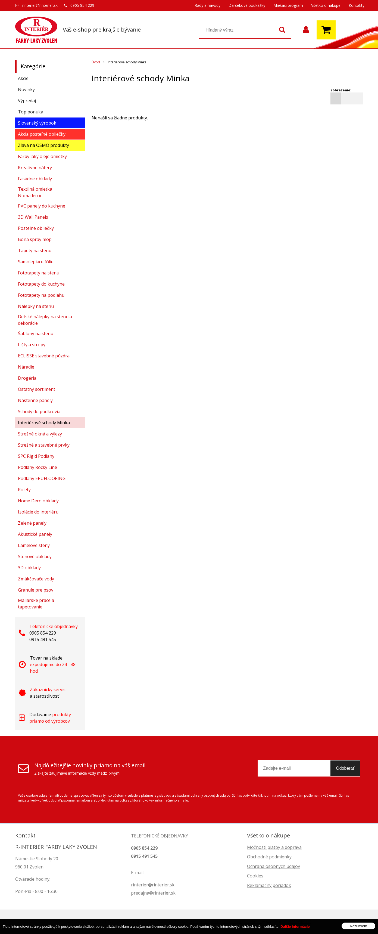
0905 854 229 (82, 5)
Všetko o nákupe (325, 5)
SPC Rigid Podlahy (36, 456)
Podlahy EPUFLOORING (41, 478)
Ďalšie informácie (295, 928)
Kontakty (356, 5)
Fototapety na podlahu (41, 295)
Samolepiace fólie (36, 262)
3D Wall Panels (33, 217)
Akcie (23, 78)
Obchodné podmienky (269, 857)
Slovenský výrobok (37, 123)
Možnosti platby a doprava (274, 847)
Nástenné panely (35, 400)
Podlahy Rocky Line (37, 467)
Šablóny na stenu (35, 333)
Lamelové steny (34, 545)
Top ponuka (30, 112)
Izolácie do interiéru (38, 512)
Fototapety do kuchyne (41, 284)
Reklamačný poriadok (269, 885)
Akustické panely (35, 534)
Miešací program (288, 5)
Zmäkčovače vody (36, 579)
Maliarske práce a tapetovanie (36, 603)
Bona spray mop (35, 239)
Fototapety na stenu (38, 273)
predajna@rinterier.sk (153, 893)
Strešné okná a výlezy (40, 434)
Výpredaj (27, 101)
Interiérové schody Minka (44, 423)
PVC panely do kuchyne (41, 206)
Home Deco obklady (38, 501)
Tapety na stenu (34, 250)
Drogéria (27, 378)
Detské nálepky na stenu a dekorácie (45, 320)
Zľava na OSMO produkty (43, 145)
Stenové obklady (35, 556)
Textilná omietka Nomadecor (35, 192)
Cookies (255, 876)
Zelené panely (32, 523)
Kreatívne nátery (35, 168)
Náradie (26, 367)
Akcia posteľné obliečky (41, 134)
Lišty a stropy (31, 345)
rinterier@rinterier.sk (40, 5)
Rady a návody (207, 5)
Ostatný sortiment (36, 389)
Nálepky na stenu (36, 306)
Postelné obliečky (36, 228)
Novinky (26, 89)
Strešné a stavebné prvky (44, 445)
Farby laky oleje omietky (42, 156)
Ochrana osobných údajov (273, 866)
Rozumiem (358, 928)
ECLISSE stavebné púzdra (44, 356)
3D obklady (29, 568)
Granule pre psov (35, 590)
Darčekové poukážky (247, 5)
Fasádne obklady (35, 179)
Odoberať (345, 768)
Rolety (24, 490)
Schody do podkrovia (39, 412)
